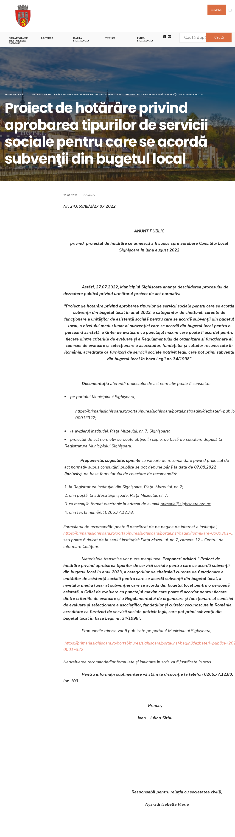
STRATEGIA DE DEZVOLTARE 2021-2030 (18, 41)
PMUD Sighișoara (145, 39)
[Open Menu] (230, 10)
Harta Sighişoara (81, 39)
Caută (219, 37)
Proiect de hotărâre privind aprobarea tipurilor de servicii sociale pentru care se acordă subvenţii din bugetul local (118, 94)
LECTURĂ (47, 38)
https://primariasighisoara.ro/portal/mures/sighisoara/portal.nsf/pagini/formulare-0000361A (147, 533)
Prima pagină (14, 94)
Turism (110, 38)
